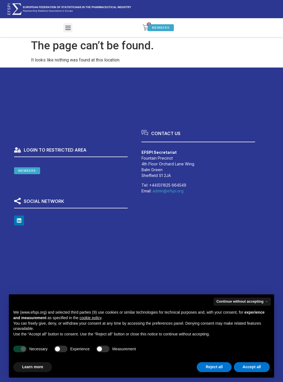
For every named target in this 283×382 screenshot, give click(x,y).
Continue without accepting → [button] (242, 301)
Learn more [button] (32, 367)
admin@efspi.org (168, 191)
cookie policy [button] (90, 318)
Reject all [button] (214, 367)
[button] (67, 27)
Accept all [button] (252, 367)
